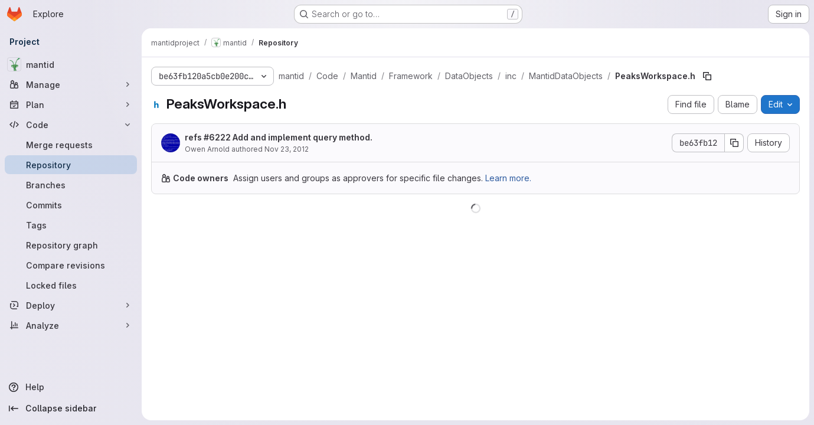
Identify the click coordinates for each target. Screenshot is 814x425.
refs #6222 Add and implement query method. (278, 137)
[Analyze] (71, 325)
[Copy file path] (707, 76)
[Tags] (71, 224)
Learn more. (508, 178)
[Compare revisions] (71, 265)
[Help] (71, 387)
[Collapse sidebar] (71, 408)
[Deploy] (71, 305)
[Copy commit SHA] (734, 142)
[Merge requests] (71, 144)
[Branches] (71, 184)
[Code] (71, 124)
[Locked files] (71, 285)
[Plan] (71, 104)
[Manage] (71, 84)
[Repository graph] (71, 245)
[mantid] (71, 64)
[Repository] (71, 164)
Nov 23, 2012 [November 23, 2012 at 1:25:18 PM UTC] (286, 149)
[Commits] (71, 204)
